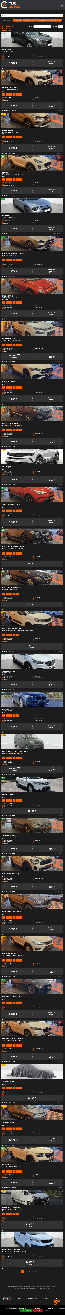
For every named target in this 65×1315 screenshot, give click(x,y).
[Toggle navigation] (62, 5)
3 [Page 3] (29, 1271)
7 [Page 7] (42, 1271)
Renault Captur (41, 20)
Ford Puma (50, 20)
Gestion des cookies (45, 1299)
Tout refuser (37, 1310)
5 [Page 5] (35, 1271)
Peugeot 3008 (17, 20)
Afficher (55, 26)
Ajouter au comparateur (10, 68)
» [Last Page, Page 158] (48, 1271)
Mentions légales (32, 1298)
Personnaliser (48, 1310)
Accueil (20, 1298)
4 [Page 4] (32, 1271)
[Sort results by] (42, 26)
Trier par (31, 26)
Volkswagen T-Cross (29, 20)
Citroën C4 (58, 20)
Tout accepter (26, 1310)
